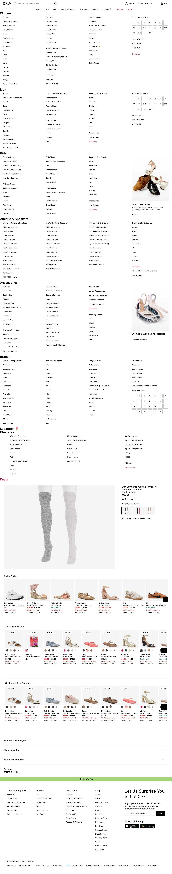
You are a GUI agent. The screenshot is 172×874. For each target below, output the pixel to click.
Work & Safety (101, 845)
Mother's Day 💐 (95, 46)
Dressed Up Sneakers (53, 124)
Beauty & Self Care (53, 295)
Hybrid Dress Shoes (53, 129)
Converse (92, 169)
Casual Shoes (8, 30)
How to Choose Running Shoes (144, 270)
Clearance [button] (119, 9)
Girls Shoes (50, 157)
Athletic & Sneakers (10, 21)
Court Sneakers (51, 52)
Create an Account (44, 798)
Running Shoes (51, 61)
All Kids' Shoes (9, 184)
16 (155, 109)
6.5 (160, 22)
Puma (91, 186)
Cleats (5, 201)
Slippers (6, 75)
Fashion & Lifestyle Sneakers (56, 56)
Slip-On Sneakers (52, 65)
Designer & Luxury (52, 303)
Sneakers (99, 822)
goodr (91, 331)
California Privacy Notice (25, 865)
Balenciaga (93, 369)
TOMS (5, 419)
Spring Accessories (97, 291)
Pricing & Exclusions (124, 865)
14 (144, 109)
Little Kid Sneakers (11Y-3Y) (99, 239)
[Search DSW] (35, 3)
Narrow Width (137, 39)
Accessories (94, 133)
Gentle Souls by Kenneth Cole (99, 385)
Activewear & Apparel (54, 291)
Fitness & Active (52, 311)
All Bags (6, 286)
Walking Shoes (51, 69)
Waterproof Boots (9, 139)
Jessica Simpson (9, 398)
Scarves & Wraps (52, 324)
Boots (5, 106)
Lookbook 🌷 (106, 9)
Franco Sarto (7, 390)
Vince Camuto (8, 423)
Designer (92, 34)
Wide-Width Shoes (9, 143)
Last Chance (130, 467)
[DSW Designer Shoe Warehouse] (7, 3)
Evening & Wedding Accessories (148, 333)
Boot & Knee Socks (10, 338)
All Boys (128, 453)
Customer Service (14, 814)
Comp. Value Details (109, 865)
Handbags (49, 79)
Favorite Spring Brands (12, 360)
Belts (48, 299)
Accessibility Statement (93, 865)
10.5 (165, 27)
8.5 (144, 27)
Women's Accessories (98, 295)
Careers (69, 794)
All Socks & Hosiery (11, 330)
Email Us (10, 794)
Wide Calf (136, 48)
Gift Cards (40, 814)
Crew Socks (7, 343)
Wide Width (136, 43)
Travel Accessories (52, 341)
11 (134, 33)
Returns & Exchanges (16, 802)
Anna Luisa (136, 365)
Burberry (92, 377)
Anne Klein (7, 365)
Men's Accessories (96, 299)
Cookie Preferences (153, 865)
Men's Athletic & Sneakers (56, 223)
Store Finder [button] (12, 810)
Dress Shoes (7, 42)
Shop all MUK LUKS (128, 492)
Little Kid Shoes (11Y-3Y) (12, 169)
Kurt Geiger (93, 394)
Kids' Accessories (96, 304)
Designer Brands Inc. (74, 798)
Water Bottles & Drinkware (55, 345)
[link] (14, 606)
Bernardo (92, 373)
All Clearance (130, 463)
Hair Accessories (52, 316)
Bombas (92, 327)
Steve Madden (8, 415)
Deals (130, 9)
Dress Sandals (51, 30)
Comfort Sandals (52, 25)
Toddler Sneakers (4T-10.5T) (99, 235)
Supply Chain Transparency (55, 865)
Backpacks (7, 291)
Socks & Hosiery (52, 83)
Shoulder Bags (8, 320)
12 (144, 33)
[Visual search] (54, 3)
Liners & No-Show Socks (12, 347)
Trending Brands (95, 314)
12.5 (165, 104)
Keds (47, 381)
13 (150, 33)
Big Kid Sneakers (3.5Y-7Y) (99, 244)
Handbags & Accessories (19, 461)
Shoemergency (94, 59)
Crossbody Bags (8, 303)
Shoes (5, 17)
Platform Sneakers (9, 252)
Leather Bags (7, 311)
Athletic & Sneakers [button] (68, 9)
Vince (91, 415)
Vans (47, 423)
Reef (90, 127)
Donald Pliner (94, 381)
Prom (91, 55)
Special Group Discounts (76, 806)
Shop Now (136, 214)
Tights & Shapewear (10, 351)
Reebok (134, 256)
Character (6, 196)
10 (160, 27)
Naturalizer (7, 406)
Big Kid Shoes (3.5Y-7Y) (12, 174)
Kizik (47, 385)
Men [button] (47, 9)
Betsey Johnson (8, 369)
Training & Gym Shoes (11, 269)
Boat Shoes (7, 102)
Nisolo (91, 402)
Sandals (6, 71)
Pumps (5, 67)
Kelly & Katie (137, 377)
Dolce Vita (6, 381)
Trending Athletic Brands (142, 223)
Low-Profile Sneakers (10, 248)
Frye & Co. (7, 394)
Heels (5, 55)
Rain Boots (7, 205)
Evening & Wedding (53, 307)
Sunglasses (50, 336)
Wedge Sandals (51, 42)
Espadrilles (7, 46)
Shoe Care (49, 328)
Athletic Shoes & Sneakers (56, 48)
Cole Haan (92, 110)
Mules (5, 63)
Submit (160, 813)
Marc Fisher (7, 402)
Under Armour (51, 419)
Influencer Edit (94, 42)
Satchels (6, 316)
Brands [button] (95, 9)
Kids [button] (54, 9)
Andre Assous (94, 365)
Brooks (91, 106)
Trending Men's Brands (98, 93)
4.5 (139, 22)
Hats (47, 320)
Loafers (5, 59)
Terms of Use (40, 865)
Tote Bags (6, 324)
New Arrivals (93, 50)
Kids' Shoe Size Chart (10, 178)
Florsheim (92, 118)
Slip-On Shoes (51, 182)
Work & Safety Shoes (10, 84)
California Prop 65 (138, 865)
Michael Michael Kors (96, 398)
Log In (39, 794)
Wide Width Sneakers (10, 277)
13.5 (139, 109)
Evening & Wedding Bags (12, 307)
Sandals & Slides (73, 461)
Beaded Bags (7, 295)
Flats (4, 50)
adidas (91, 98)
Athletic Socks (8, 334)
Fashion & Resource (74, 822)
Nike (90, 122)
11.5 (139, 33)
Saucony (49, 410)
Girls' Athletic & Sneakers (98, 227)
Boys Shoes (51, 188)
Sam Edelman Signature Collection (144, 385)
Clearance (136, 54)
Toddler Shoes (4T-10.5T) (12, 165)
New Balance (93, 178)
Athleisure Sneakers (10, 227)
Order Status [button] (12, 798)
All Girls (128, 457)
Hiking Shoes (7, 127)
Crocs (91, 114)
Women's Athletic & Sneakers (15, 223)
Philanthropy (71, 810)
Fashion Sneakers (9, 239)
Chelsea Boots (101, 830)
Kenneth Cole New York (97, 390)
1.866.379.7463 (13, 806)
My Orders (40, 802)
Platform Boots (101, 802)
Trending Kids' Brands (98, 157)
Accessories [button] (84, 9)
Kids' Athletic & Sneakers (99, 223)
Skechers (92, 190)
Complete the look (139, 339)
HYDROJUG (93, 335)
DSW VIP (40, 806)
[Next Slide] (165, 599)
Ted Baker (92, 410)
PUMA (134, 252)
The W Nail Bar (72, 814)
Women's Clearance (18, 436)
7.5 (134, 27)
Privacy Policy (11, 865)
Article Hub (93, 21)
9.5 (155, 27)
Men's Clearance (74, 436)
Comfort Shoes (8, 38)
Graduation (93, 38)
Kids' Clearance (131, 436)
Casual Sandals (51, 21)
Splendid (92, 406)
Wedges (5, 80)
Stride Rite (93, 194)
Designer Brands (95, 360)
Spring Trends (94, 63)
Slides (97, 798)
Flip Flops (49, 38)
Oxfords (49, 137)
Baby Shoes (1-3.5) (10, 161)
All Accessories (52, 286)
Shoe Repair (71, 818)
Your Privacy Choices (74, 865)
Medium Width (138, 119)
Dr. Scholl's (7, 385)
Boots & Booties (9, 25)
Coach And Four (137, 369)
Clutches (6, 299)
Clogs (5, 34)
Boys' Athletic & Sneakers (98, 231)
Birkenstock (93, 102)
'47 (90, 319)
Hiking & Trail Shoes (10, 244)
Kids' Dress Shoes (141, 204)
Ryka (48, 406)
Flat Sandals (50, 34)
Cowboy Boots (101, 837)
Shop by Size (8, 157)
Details (153, 809)
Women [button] (38, 9)
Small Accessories (52, 332)
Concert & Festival (95, 30)
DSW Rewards (42, 810)
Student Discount (73, 802)
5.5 (150, 22)
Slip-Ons (6, 135)
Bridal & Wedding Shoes (97, 25)
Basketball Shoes (52, 231)
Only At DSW (137, 360)
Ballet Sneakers (8, 231)
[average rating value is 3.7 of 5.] (127, 499)
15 (150, 109)
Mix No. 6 (135, 381)
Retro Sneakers (8, 256)
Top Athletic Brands (54, 360)
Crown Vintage (137, 373)
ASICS (134, 231)
